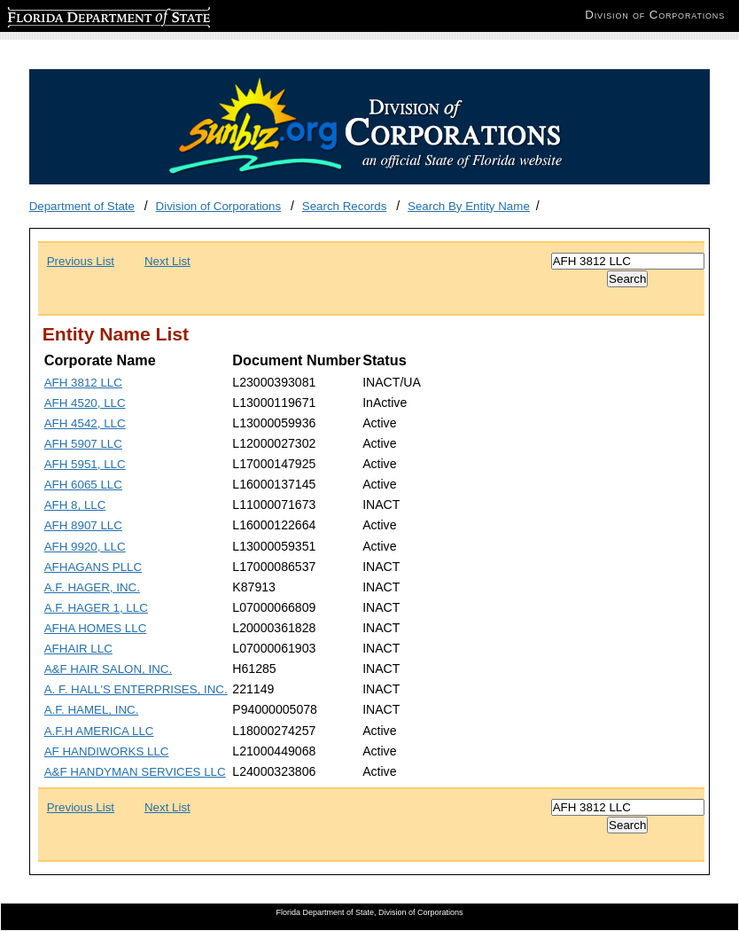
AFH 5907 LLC (83, 443)
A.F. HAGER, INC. (92, 587)
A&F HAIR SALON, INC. (108, 669)
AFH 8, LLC (75, 505)
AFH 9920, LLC (85, 546)
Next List (167, 261)
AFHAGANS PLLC (93, 567)
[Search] (627, 261)
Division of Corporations (219, 206)
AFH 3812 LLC (83, 382)
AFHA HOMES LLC (95, 628)
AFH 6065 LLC (83, 484)
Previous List (80, 261)
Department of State (82, 206)
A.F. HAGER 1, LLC (96, 607)
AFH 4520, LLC (85, 403)
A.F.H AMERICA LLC (99, 731)
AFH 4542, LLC (85, 423)
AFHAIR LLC (78, 648)
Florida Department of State (79, 14)
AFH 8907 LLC (83, 525)
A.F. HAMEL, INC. (91, 709)
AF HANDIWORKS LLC (106, 751)
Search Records (344, 206)
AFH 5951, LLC (85, 464)
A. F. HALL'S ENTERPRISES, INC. (136, 689)
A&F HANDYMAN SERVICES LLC (135, 771)
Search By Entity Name (469, 206)
